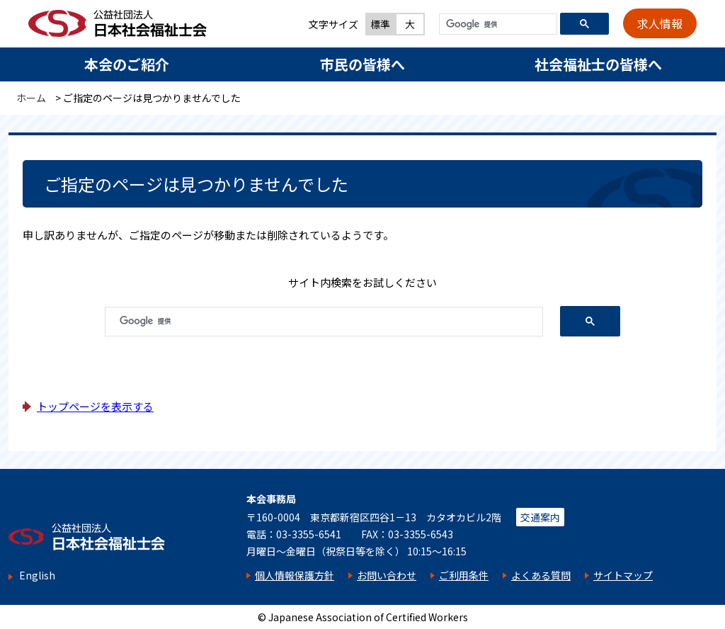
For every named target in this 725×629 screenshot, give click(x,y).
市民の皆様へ (362, 64)
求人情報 (660, 23)
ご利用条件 (464, 575)
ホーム (31, 98)
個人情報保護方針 (294, 575)
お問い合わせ (386, 575)
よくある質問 (541, 575)
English (37, 575)
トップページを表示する (95, 406)
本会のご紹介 (126, 64)
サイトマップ (623, 575)
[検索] (496, 24)
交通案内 (540, 517)
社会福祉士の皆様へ (598, 64)
